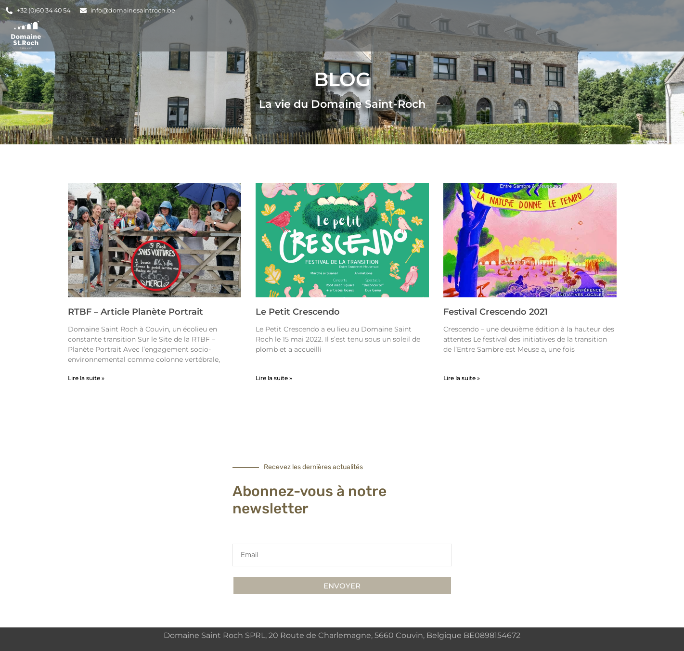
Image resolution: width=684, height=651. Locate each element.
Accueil (222, 34)
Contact (613, 34)
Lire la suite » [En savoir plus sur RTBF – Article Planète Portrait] (86, 378)
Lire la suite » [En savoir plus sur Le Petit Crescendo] (274, 378)
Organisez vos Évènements (464, 35)
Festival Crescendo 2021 (495, 311)
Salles (362, 34)
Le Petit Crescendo (298, 311)
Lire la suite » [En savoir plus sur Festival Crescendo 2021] (461, 378)
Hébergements (293, 34)
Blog (563, 34)
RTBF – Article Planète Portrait (135, 311)
